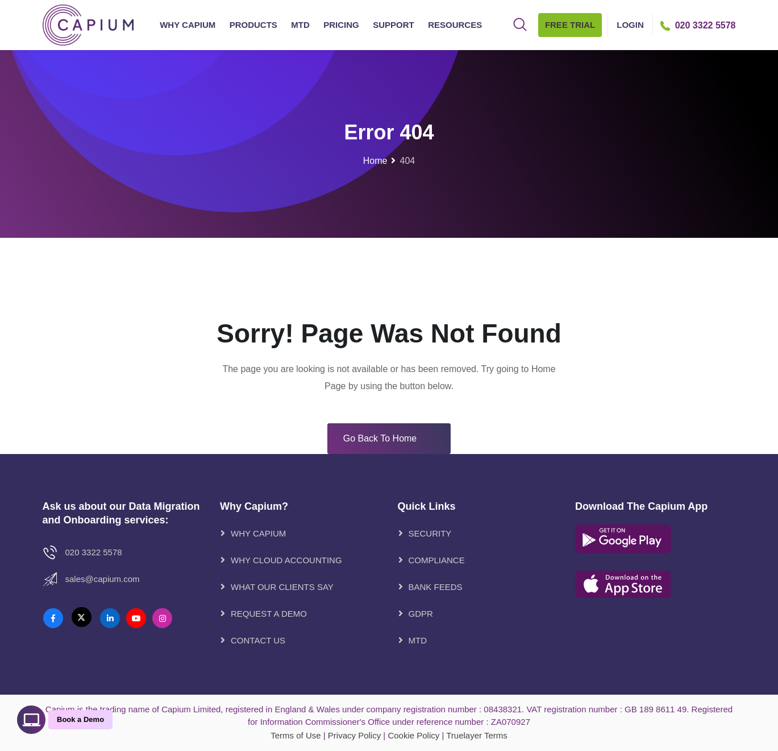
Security (430, 533)
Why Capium (187, 25)
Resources (455, 25)
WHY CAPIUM (258, 533)
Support (393, 25)
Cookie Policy (413, 735)
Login (630, 25)
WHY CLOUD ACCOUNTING (286, 560)
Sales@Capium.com (102, 579)
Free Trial (570, 25)
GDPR (421, 613)
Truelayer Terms (476, 735)
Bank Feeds (436, 587)
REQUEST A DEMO (269, 613)
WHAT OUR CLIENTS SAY (282, 587)
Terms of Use (296, 735)
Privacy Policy (354, 735)
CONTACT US (258, 640)
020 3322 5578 (93, 552)
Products (253, 25)
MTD (300, 25)
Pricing (341, 25)
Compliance (437, 560)
